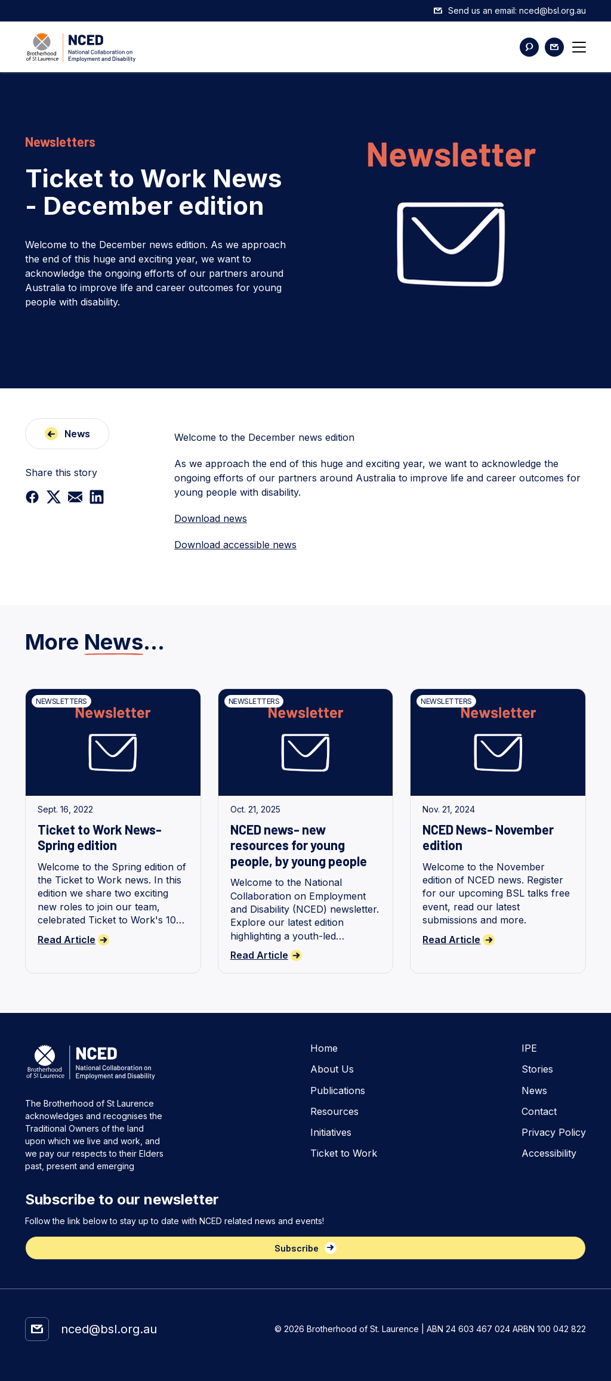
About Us (332, 1069)
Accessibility (548, 1153)
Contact (539, 1111)
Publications (337, 1090)
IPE (529, 1048)
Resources (334, 1111)
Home (324, 1048)
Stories (537, 1069)
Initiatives (330, 1132)
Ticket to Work (343, 1153)
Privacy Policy (553, 1132)
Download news (210, 518)
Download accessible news (235, 545)
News (534, 1090)
